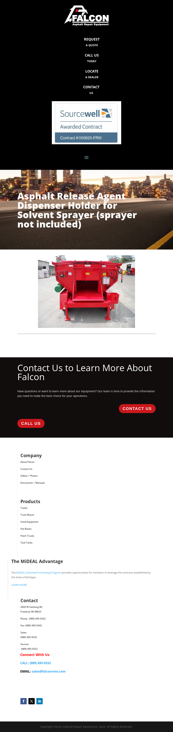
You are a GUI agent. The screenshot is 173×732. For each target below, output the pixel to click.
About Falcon (27, 462)
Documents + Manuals (32, 482)
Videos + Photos (29, 475)
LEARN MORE (19, 585)
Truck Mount (27, 514)
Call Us (31, 423)
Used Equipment (29, 521)
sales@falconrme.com (49, 671)
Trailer (24, 508)
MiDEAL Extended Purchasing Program (38, 572)
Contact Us (137, 408)
